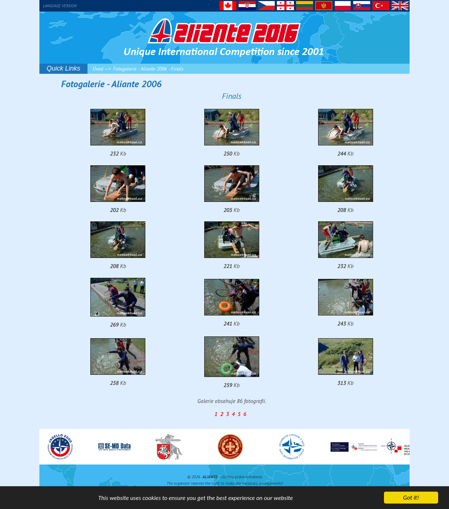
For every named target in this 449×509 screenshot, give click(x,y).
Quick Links (63, 68)
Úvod (98, 68)
